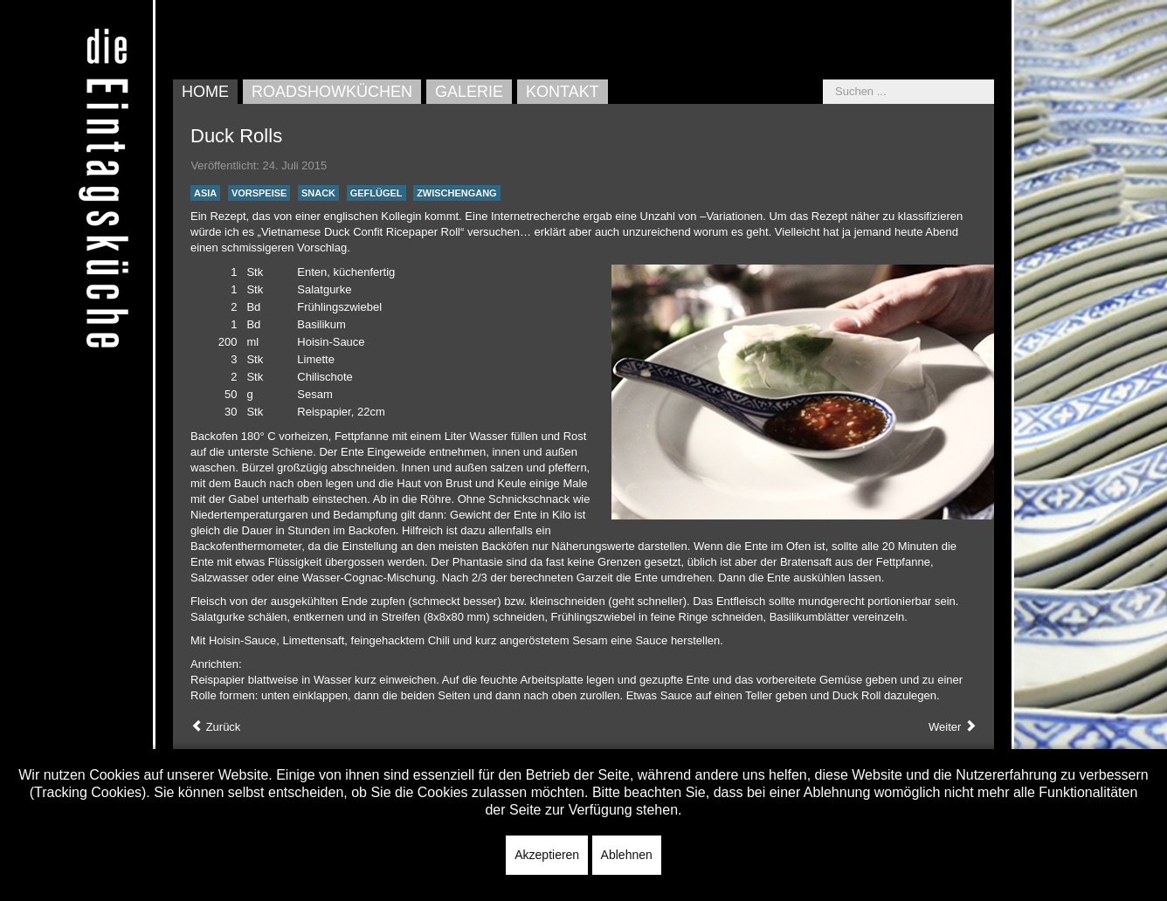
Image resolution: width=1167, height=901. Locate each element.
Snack (318, 193)
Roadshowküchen (332, 91)
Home (205, 91)
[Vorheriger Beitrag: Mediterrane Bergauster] (215, 727)
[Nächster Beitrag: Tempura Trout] (953, 727)
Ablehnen (627, 855)
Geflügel (376, 193)
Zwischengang (457, 193)
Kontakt (562, 91)
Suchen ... (823, 79)
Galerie (469, 91)
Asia (205, 193)
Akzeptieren (546, 855)
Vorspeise (259, 193)
